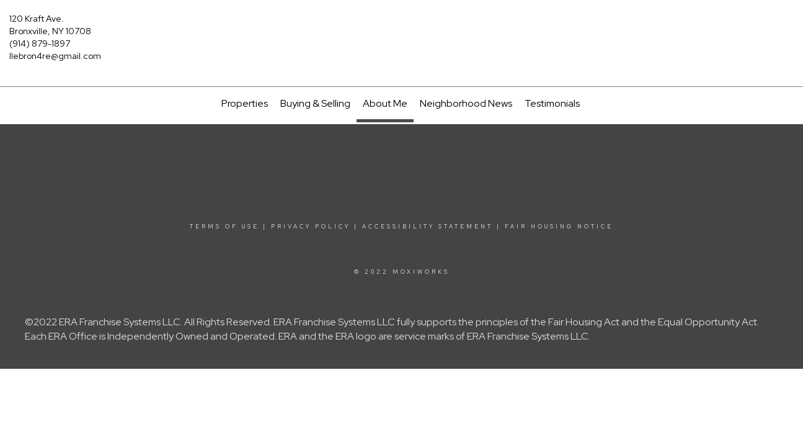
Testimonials (552, 103)
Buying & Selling (315, 103)
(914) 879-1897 (39, 43)
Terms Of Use (224, 226)
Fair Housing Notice (559, 226)
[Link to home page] (401, 26)
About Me (385, 103)
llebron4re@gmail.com (55, 55)
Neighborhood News (466, 103)
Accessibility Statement (427, 226)
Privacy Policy (310, 226)
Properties (244, 103)
